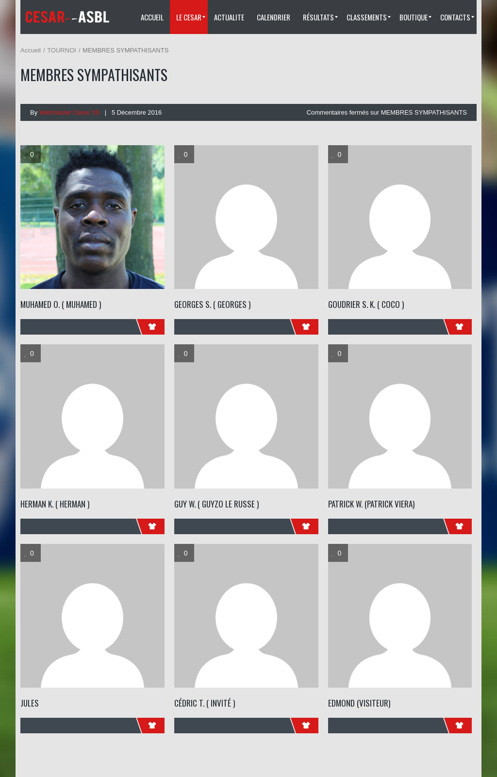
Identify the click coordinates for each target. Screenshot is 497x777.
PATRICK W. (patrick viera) (371, 504)
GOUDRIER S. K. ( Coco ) (366, 304)
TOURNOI (61, 50)
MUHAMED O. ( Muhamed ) (60, 304)
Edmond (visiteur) (359, 703)
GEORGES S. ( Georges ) (212, 304)
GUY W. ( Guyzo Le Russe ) (216, 504)
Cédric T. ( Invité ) (204, 703)
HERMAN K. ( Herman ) (54, 504)
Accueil (30, 50)
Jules (29, 703)
